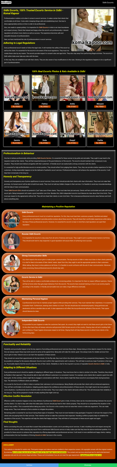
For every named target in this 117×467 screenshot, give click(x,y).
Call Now (29, 465)
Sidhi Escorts (108, 2)
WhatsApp (87, 465)
